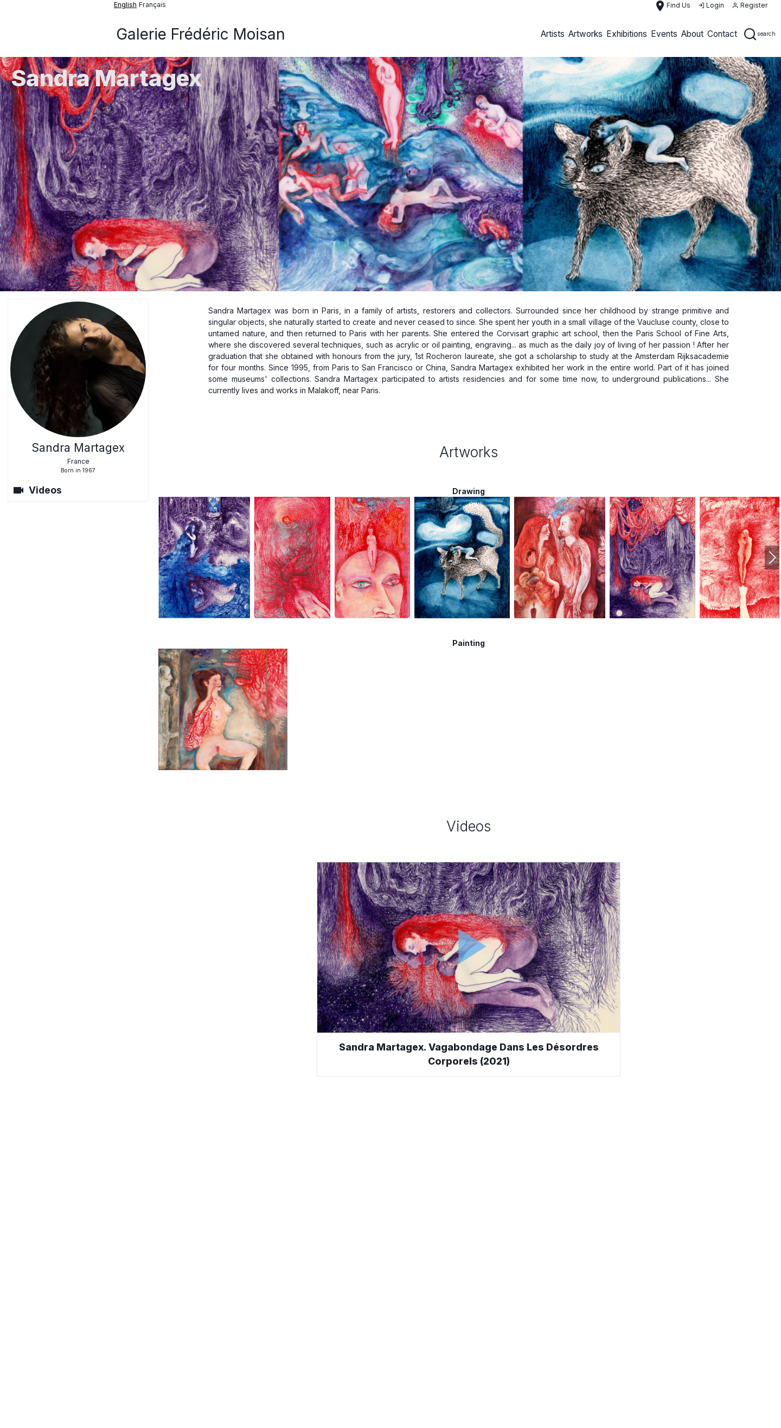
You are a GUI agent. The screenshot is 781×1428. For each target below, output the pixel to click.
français (152, 5)
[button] (772, 557)
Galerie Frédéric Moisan (200, 34)
